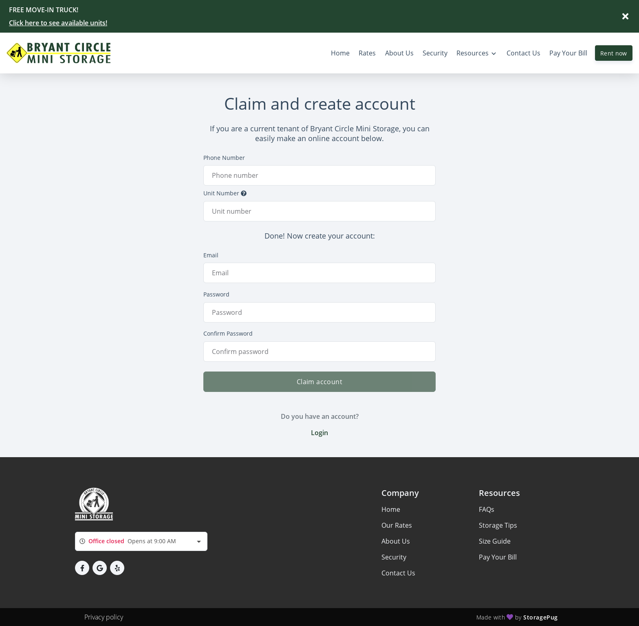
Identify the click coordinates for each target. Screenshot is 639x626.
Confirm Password (228, 333)
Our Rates (396, 525)
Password (216, 294)
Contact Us (398, 572)
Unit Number (225, 193)
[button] (82, 568)
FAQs (486, 509)
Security (393, 557)
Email (210, 255)
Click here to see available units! (58, 22)
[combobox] (141, 541)
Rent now (613, 53)
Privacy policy (103, 617)
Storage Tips (498, 525)
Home (390, 509)
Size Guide (495, 541)
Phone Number (224, 157)
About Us (395, 541)
